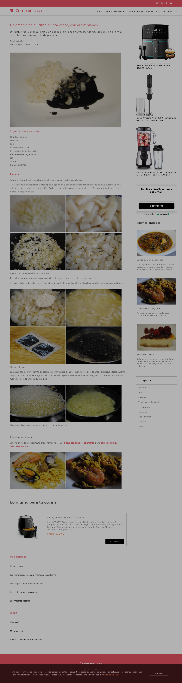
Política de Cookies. (110, 675)
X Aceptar (159, 673)
